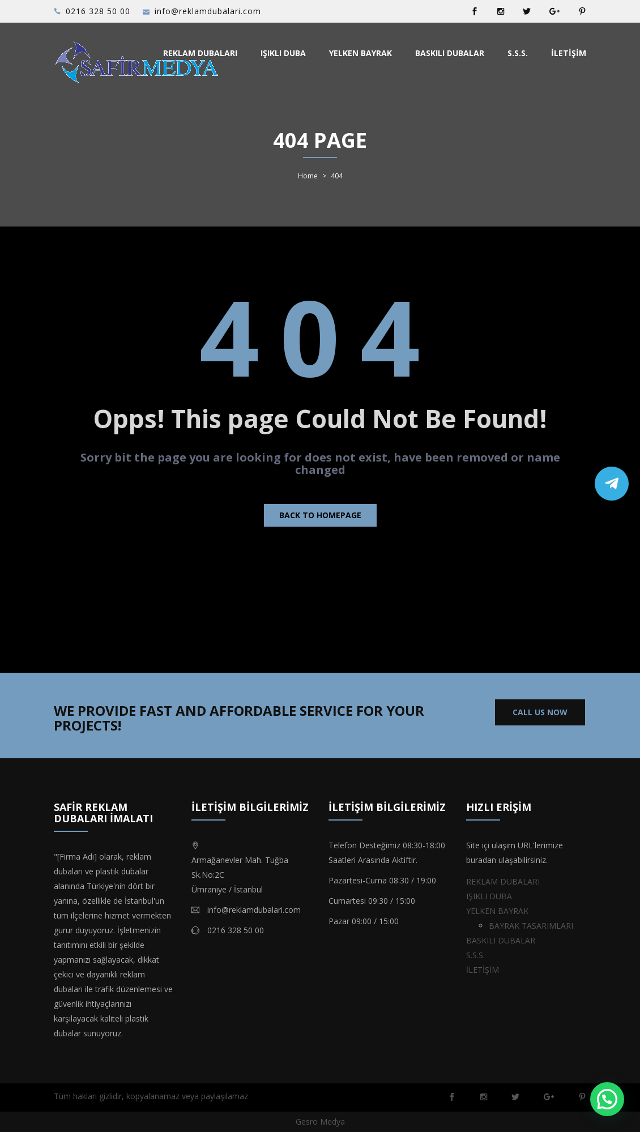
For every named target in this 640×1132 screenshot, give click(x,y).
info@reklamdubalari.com (208, 11)
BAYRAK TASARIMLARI (531, 925)
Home (308, 176)
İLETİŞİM (568, 53)
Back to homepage (320, 515)
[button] (607, 1099)
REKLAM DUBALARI (200, 53)
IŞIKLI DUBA (283, 53)
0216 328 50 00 (98, 11)
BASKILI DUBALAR (449, 53)
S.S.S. (517, 53)
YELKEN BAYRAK (360, 53)
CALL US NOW (540, 712)
